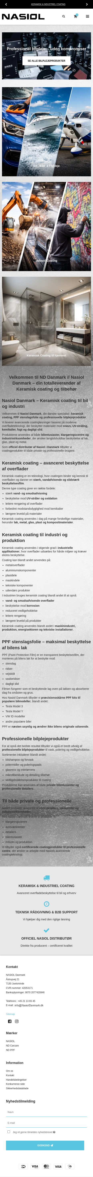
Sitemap (10, 1014)
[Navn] (46, 1112)
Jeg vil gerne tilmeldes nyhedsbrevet (42, 1131)
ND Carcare (12, 1045)
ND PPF (10, 1050)
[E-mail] (46, 1123)
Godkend (43, 1145)
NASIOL (10, 1041)
